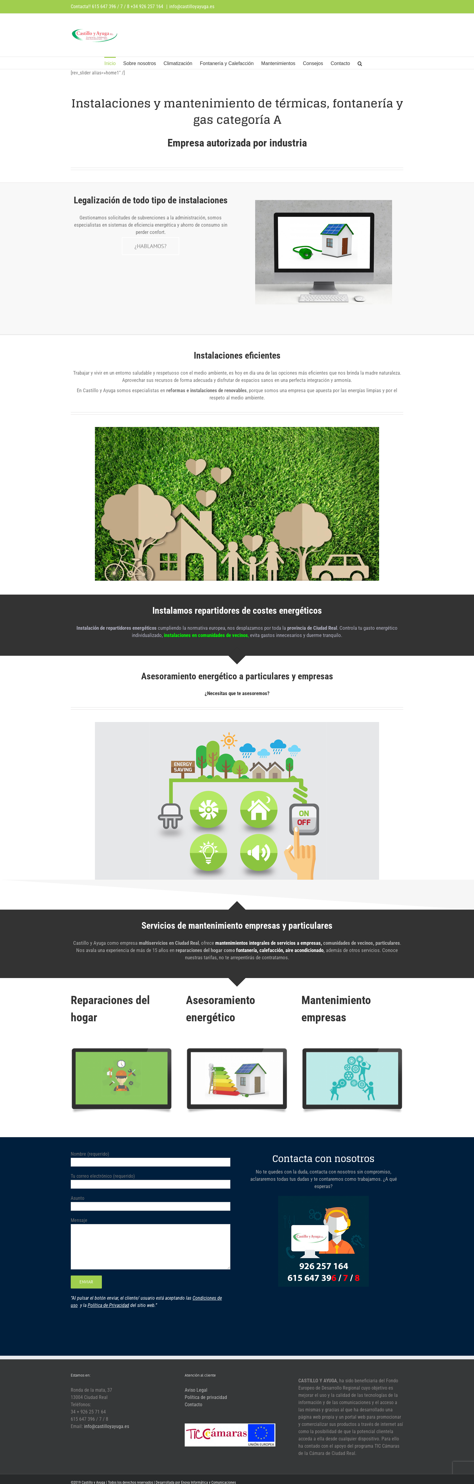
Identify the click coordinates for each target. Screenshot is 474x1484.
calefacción (271, 950)
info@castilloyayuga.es (191, 6)
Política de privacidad (206, 1397)
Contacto (193, 1404)
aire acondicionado (304, 950)
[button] (360, 63)
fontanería (246, 950)
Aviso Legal (196, 1390)
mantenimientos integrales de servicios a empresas (268, 943)
